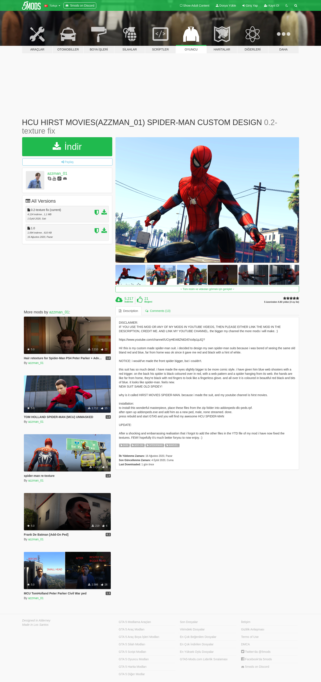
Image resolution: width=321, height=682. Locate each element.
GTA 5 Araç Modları (131, 629)
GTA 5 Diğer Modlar (132, 674)
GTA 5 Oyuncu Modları (134, 659)
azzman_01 (57, 173)
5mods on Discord (255, 667)
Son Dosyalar (189, 622)
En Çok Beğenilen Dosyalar (198, 637)
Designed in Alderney (36, 620)
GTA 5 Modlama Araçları (135, 622)
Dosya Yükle (226, 5)
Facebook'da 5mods (256, 659)
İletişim (245, 622)
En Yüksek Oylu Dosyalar (197, 651)
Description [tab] (128, 311)
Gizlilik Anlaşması (252, 629)
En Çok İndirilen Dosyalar (197, 644)
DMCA (245, 644)
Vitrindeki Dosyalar (192, 629)
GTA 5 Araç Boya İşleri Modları (139, 637)
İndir (67, 147)
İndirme (129, 301)
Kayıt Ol (271, 5)
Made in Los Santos (35, 624)
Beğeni (148, 301)
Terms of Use (250, 637)
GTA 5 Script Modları (132, 651)
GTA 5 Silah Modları (132, 644)
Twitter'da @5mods (256, 652)
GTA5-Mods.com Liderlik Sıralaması (204, 659)
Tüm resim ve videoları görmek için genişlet (207, 289)
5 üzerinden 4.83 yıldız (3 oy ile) (281, 302)
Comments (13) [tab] (157, 311)
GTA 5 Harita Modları (132, 666)
